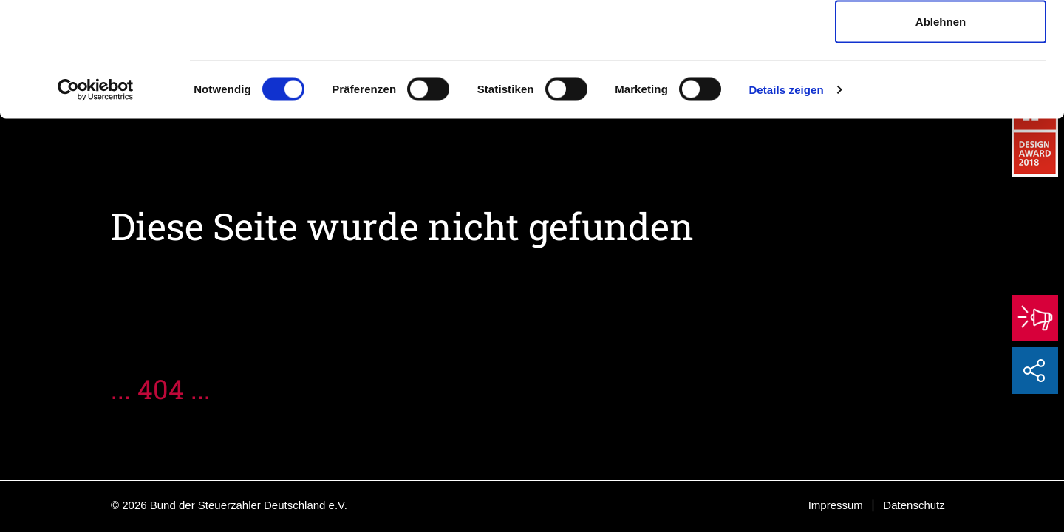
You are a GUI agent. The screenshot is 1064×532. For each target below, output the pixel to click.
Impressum (835, 505)
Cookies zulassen (940, 39)
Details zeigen (785, 203)
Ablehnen (940, 135)
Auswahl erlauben (940, 87)
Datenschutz (913, 505)
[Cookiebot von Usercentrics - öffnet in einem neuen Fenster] (95, 204)
